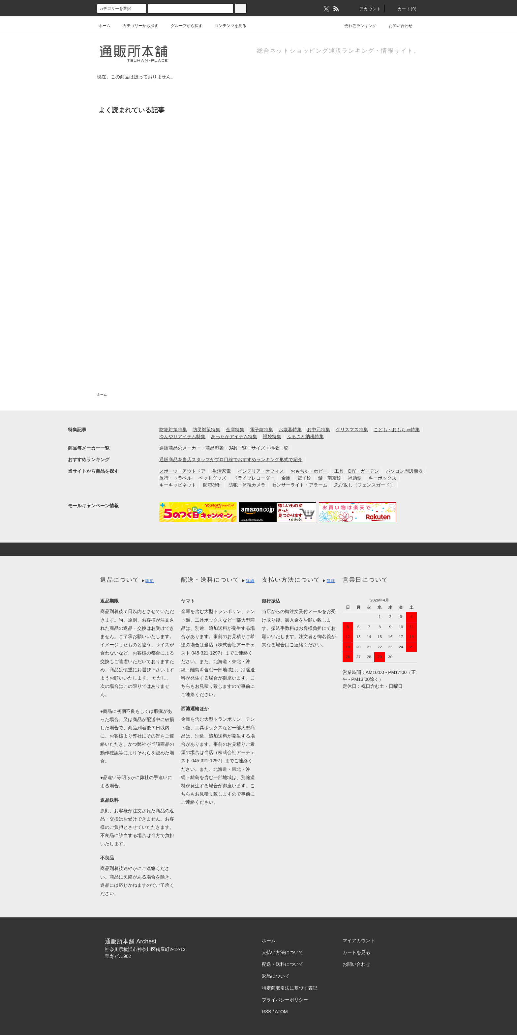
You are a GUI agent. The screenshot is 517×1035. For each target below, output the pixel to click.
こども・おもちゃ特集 (397, 429)
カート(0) (403, 9)
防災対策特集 (206, 429)
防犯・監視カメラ (246, 485)
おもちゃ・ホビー (308, 471)
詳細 (149, 581)
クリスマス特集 (352, 429)
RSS (266, 1011)
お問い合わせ (396, 25)
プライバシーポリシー (285, 999)
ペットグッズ (212, 478)
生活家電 (221, 471)
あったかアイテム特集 (234, 436)
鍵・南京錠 (329, 478)
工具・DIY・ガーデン (356, 471)
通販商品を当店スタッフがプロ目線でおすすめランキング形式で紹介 (230, 459)
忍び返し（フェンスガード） (364, 485)
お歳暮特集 (290, 429)
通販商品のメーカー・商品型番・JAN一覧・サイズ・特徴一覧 (223, 448)
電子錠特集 (261, 429)
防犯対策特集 (173, 429)
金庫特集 (235, 429)
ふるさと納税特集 (305, 436)
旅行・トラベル (175, 478)
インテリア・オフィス (261, 471)
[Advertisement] (258, 279)
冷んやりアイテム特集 (182, 436)
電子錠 (304, 478)
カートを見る (356, 952)
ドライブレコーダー (254, 478)
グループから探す (182, 25)
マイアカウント (359, 940)
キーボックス (382, 478)
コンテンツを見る (226, 25)
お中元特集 (318, 429)
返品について (275, 976)
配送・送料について (282, 964)
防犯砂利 (212, 485)
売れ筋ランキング (356, 25)
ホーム (104, 25)
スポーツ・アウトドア (182, 471)
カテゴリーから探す (136, 25)
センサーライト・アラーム (299, 485)
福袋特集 (272, 436)
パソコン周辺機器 (404, 471)
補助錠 (355, 478)
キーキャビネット (177, 485)
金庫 (285, 478)
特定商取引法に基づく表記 (289, 988)
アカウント (366, 9)
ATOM (281, 1011)
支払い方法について (282, 952)
